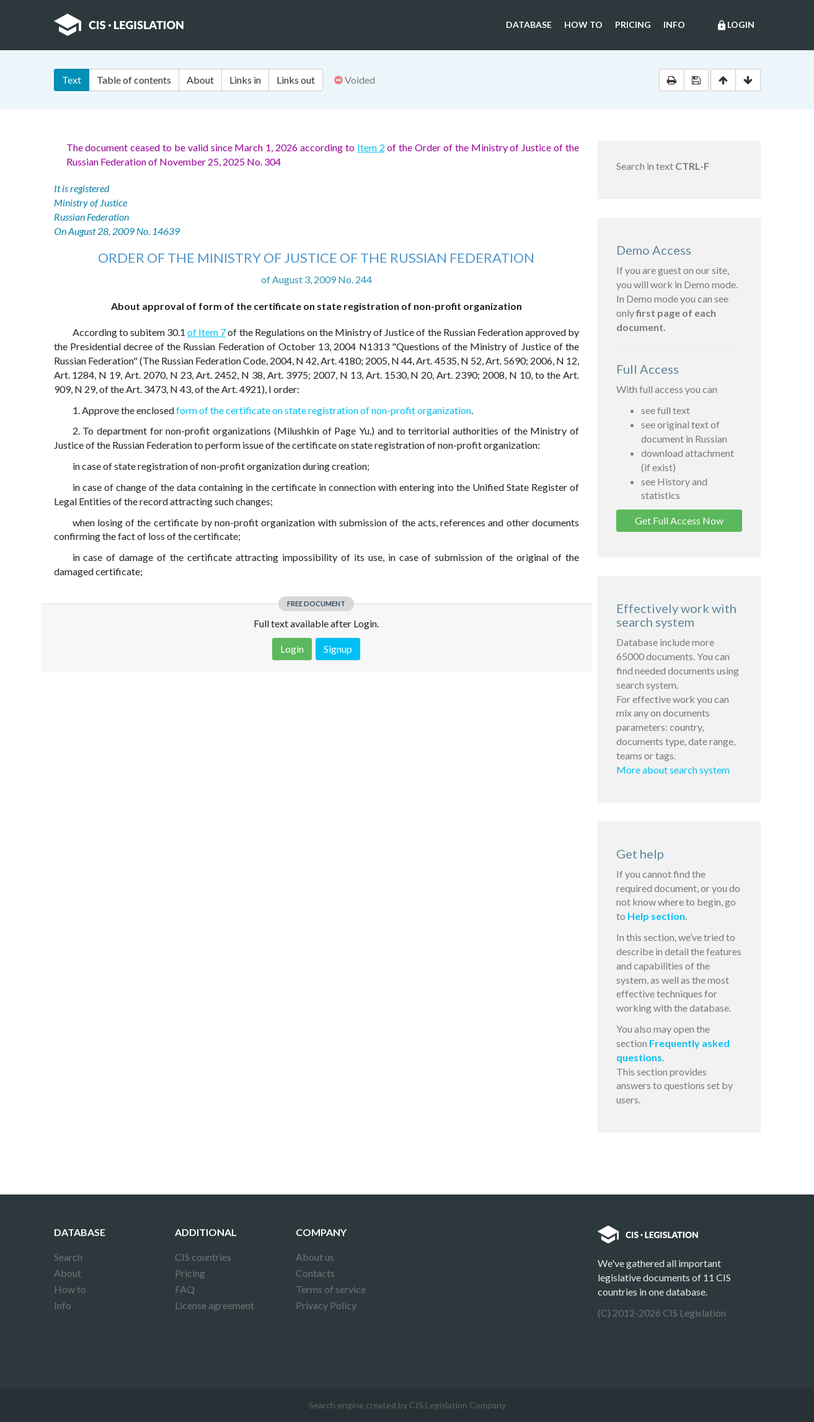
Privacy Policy (326, 1305)
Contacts (315, 1273)
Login (735, 25)
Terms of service (331, 1289)
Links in (245, 80)
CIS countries (203, 1257)
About (200, 80)
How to (583, 24)
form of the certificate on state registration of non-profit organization (323, 410)
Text (71, 80)
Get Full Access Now (679, 520)
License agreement (214, 1305)
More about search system (673, 769)
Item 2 (371, 147)
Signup (338, 649)
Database (529, 24)
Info (674, 24)
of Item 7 (206, 332)
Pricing (633, 24)
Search (68, 1257)
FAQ (185, 1289)
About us (315, 1257)
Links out (295, 80)
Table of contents (134, 80)
